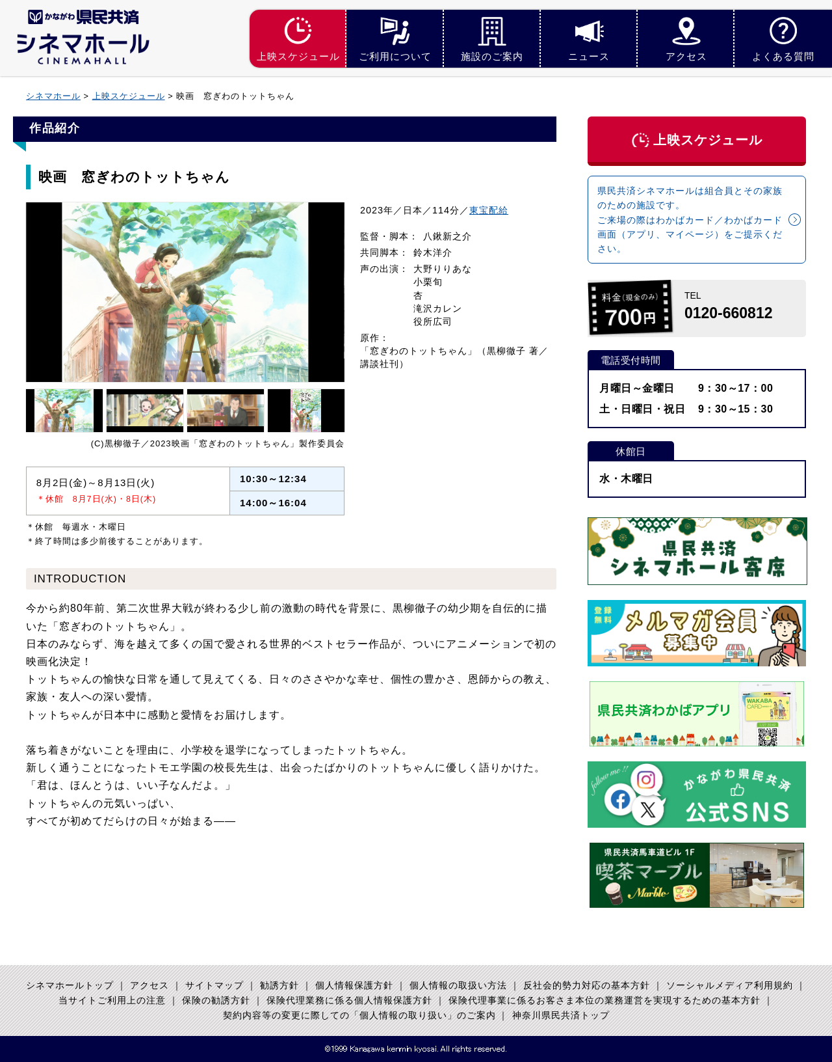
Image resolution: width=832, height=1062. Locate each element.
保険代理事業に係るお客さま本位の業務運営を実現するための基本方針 (604, 1001)
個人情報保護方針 (354, 986)
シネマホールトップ (70, 986)
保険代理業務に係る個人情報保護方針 (349, 1001)
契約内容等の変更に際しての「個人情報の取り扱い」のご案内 (359, 1016)
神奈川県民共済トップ (561, 1016)
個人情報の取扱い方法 (458, 986)
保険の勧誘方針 (216, 1001)
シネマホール (53, 96)
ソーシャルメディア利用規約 (729, 986)
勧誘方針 (279, 986)
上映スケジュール (128, 96)
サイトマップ (214, 986)
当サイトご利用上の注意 (112, 1001)
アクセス (149, 986)
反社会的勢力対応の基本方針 (586, 986)
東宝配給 (488, 210)
